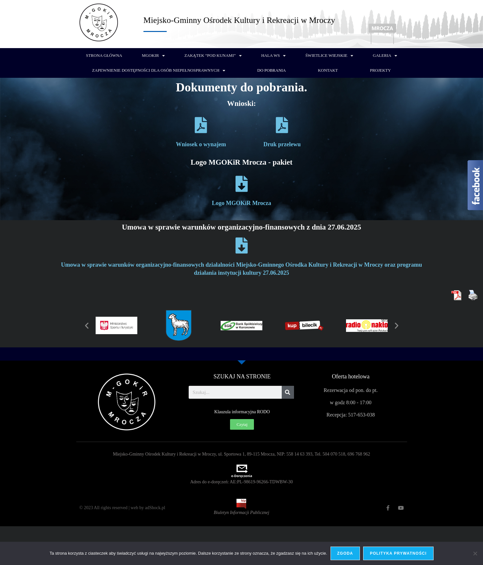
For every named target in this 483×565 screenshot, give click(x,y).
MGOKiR (153, 55)
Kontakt (328, 70)
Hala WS (273, 55)
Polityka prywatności (398, 553)
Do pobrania (271, 70)
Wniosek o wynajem (201, 144)
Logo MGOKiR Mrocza (241, 203)
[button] (87, 326)
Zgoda (345, 553)
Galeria (385, 55)
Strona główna (104, 55)
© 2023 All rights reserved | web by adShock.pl (122, 507)
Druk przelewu (282, 144)
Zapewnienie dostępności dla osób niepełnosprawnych (158, 70)
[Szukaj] (288, 392)
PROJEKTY (380, 70)
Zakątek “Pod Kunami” (213, 55)
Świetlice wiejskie (329, 55)
